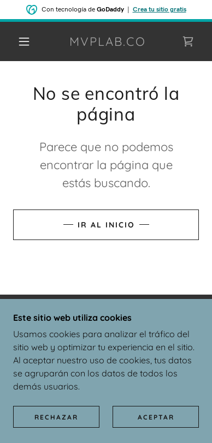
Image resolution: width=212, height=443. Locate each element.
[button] (24, 41)
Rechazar (56, 417)
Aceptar (156, 417)
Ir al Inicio (106, 225)
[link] (107, 41)
